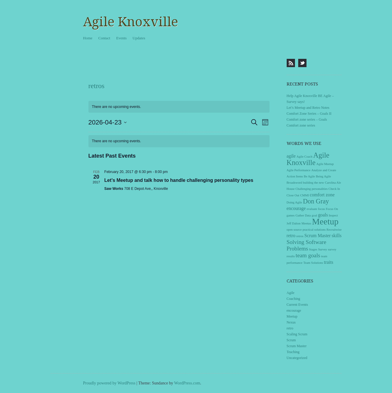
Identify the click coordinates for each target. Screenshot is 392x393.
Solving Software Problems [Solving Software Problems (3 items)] (306, 245)
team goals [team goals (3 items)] (308, 255)
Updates (139, 38)
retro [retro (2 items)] (291, 235)
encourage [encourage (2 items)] (296, 208)
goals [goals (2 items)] (323, 214)
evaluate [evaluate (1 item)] (312, 209)
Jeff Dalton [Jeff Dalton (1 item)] (294, 223)
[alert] (179, 141)
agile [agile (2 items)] (291, 156)
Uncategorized (297, 358)
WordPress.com (187, 383)
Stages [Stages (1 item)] (313, 249)
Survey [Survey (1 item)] (322, 249)
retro (290, 328)
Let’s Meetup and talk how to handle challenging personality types (178, 180)
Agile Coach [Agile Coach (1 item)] (304, 156)
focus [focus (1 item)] (321, 209)
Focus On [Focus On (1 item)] (332, 209)
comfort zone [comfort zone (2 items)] (322, 194)
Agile (291, 293)
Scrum (291, 340)
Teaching (293, 352)
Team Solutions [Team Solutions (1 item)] (313, 262)
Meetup (292, 316)
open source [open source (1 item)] (294, 229)
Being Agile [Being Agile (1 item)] (323, 176)
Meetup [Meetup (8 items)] (325, 221)
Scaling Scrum (297, 334)
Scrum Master (297, 346)
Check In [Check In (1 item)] (334, 188)
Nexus (291, 322)
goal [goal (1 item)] (314, 215)
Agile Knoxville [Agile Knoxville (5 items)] (308, 158)
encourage (294, 310)
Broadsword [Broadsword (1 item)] (294, 182)
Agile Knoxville (130, 22)
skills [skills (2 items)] (336, 235)
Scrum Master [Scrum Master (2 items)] (317, 235)
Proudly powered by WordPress (109, 383)
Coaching (293, 299)
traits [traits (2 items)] (328, 262)
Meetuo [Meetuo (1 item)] (306, 223)
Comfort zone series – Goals (307, 119)
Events (121, 38)
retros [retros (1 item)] (299, 236)
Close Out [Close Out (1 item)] (293, 195)
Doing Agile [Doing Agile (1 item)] (294, 202)
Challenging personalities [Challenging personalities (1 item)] (312, 188)
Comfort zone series (301, 125)
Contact (104, 38)
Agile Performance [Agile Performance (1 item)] (299, 170)
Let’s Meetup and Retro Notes (308, 108)
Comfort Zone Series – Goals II (309, 113)
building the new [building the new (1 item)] (313, 182)
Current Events (297, 305)
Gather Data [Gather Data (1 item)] (303, 215)
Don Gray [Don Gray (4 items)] (316, 201)
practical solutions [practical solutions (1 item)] (314, 229)
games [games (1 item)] (291, 215)
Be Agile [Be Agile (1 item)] (309, 176)
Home (88, 38)
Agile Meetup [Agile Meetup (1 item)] (325, 164)
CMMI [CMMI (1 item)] (304, 195)
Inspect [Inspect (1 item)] (333, 215)
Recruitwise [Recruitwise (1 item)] (334, 229)
